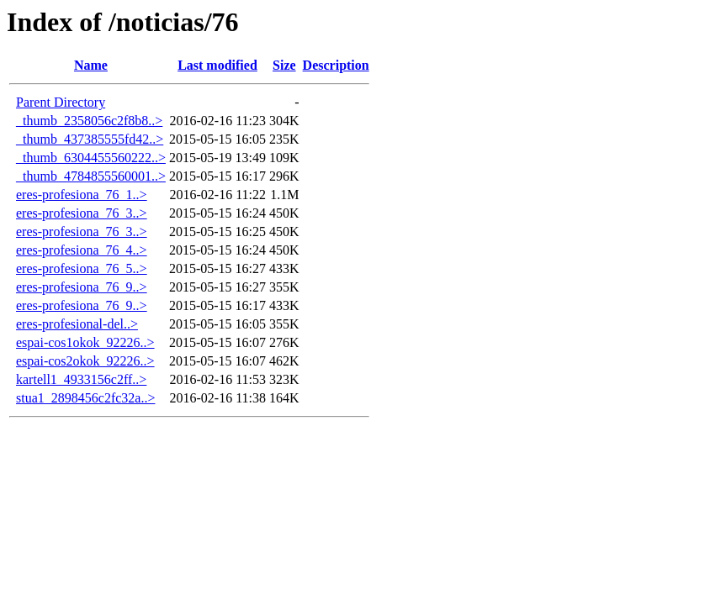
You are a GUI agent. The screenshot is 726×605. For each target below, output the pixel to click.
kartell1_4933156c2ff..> (81, 379)
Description (336, 65)
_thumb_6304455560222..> (91, 157)
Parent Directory (60, 102)
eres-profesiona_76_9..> (81, 287)
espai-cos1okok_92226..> (85, 342)
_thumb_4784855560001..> (91, 176)
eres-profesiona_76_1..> (81, 194)
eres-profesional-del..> (77, 324)
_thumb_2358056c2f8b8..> (89, 120)
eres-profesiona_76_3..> (81, 213)
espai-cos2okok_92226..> (85, 361)
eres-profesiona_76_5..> (81, 268)
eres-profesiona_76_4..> (81, 250)
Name (91, 65)
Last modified (217, 65)
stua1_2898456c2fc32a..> (85, 398)
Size (284, 65)
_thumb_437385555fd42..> (89, 139)
